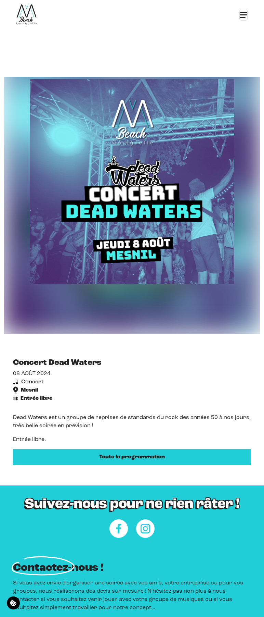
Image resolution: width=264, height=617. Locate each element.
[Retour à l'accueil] (26, 15)
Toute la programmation (132, 457)
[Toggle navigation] (243, 15)
